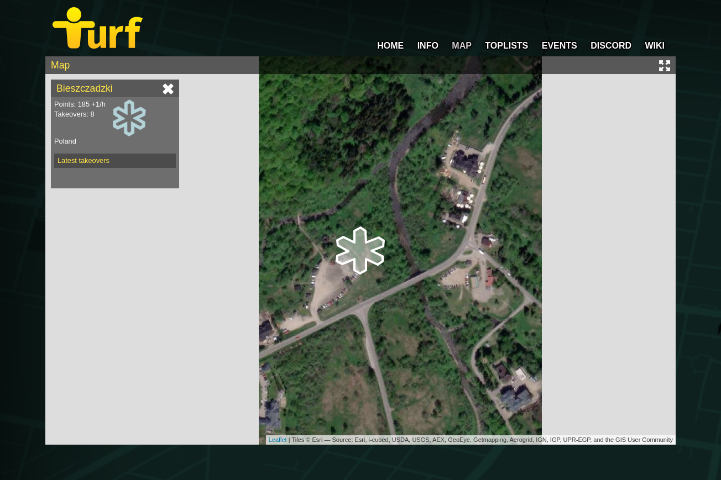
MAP (462, 45)
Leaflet (278, 439)
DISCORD (611, 45)
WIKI (655, 45)
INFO (427, 45)
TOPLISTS (506, 45)
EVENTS (559, 45)
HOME (390, 45)
